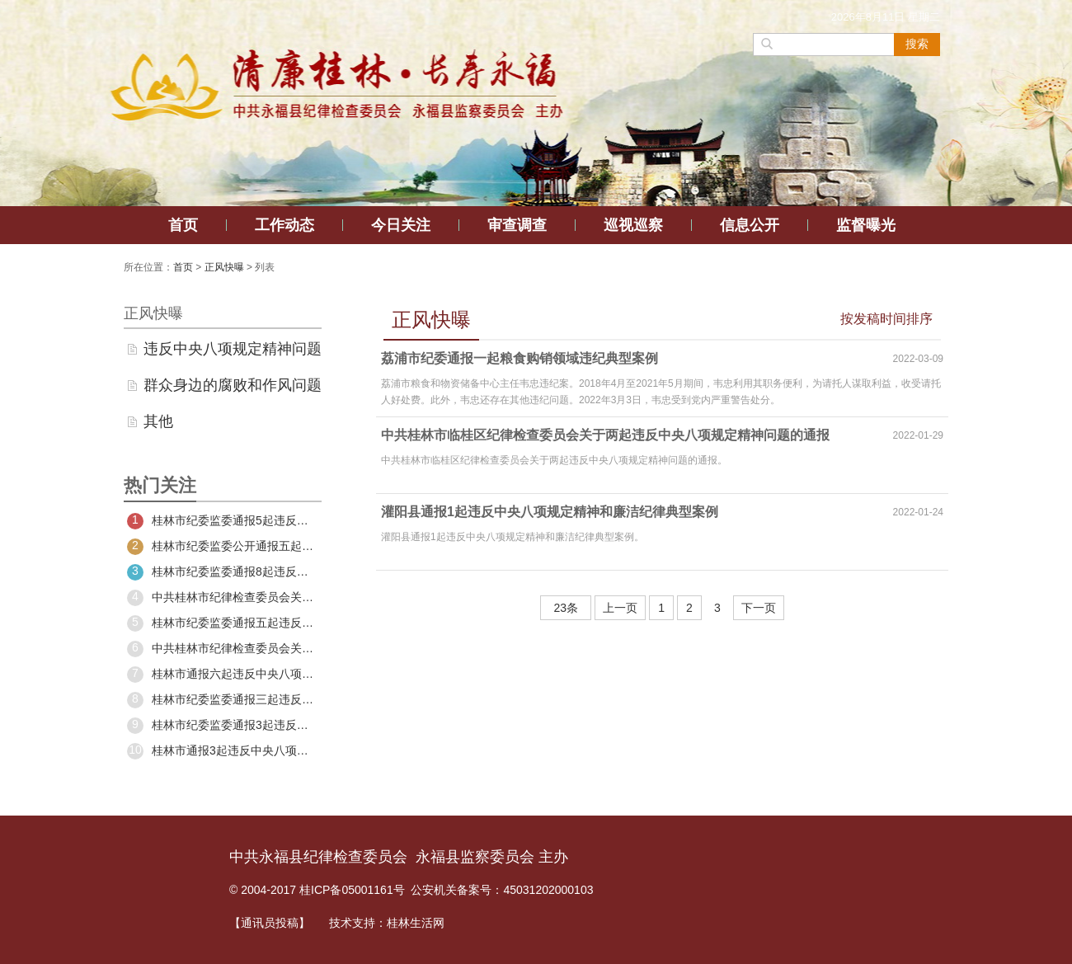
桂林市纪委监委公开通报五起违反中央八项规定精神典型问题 (222, 546)
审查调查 (517, 225)
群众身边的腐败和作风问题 (232, 385)
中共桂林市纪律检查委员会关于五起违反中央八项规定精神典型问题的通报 (222, 598)
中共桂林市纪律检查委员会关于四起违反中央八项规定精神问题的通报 (222, 649)
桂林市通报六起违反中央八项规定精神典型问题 (222, 674)
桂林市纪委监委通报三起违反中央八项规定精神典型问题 (222, 700)
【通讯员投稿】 (269, 922)
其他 (158, 421)
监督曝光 (866, 225)
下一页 (758, 607)
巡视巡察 (633, 225)
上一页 (620, 607)
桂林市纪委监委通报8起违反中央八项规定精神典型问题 (222, 572)
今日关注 (400, 225)
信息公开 (749, 225)
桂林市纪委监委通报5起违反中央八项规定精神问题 (222, 521)
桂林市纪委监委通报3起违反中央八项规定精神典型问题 (222, 725)
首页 (183, 225)
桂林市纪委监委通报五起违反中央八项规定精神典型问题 (222, 623)
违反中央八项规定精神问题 (232, 349)
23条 (565, 607)
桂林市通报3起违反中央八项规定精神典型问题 (222, 751)
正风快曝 (224, 267)
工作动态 (284, 225)
